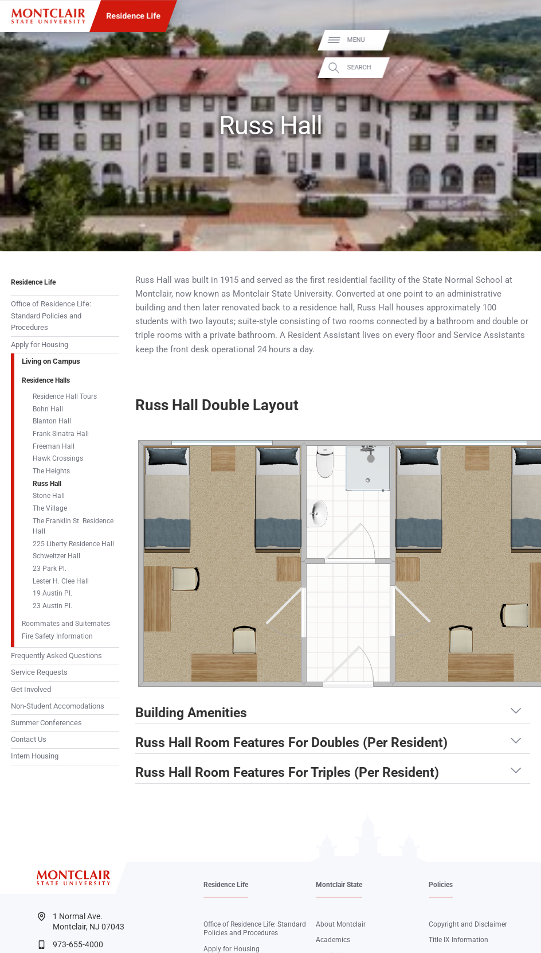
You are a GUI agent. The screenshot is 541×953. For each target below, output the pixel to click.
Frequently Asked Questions (56, 655)
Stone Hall (49, 496)
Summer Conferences (46, 722)
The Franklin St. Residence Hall (73, 526)
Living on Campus (51, 361)
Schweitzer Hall (56, 556)
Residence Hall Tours (65, 396)
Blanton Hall (52, 421)
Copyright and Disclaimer (468, 924)
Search (522, 66)
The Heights (51, 471)
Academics (333, 940)
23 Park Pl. (49, 569)
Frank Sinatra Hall (61, 434)
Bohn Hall (48, 409)
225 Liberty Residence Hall (73, 544)
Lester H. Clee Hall (61, 581)
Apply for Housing (39, 344)
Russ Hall (47, 484)
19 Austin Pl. (52, 593)
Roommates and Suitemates (66, 624)
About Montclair (341, 924)
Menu (519, 39)
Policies (441, 885)
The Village (50, 508)
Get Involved (31, 689)
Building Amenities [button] (191, 713)
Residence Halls (46, 380)
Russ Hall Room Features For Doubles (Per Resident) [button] (291, 743)
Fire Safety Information (57, 636)
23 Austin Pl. (52, 606)
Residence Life (133, 16)
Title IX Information (458, 940)
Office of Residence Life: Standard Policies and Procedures (51, 315)
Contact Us (28, 739)
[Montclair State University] (48, 16)
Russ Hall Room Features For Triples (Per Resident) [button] (287, 773)
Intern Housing (34, 756)
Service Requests (39, 672)
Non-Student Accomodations (57, 706)
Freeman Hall (54, 446)
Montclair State (339, 885)
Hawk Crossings (58, 458)
